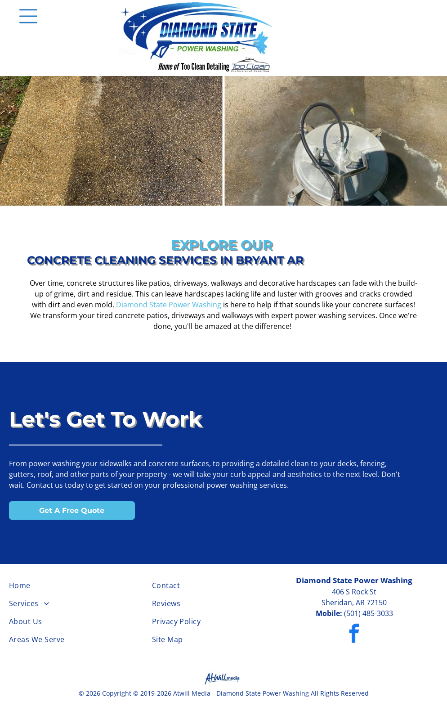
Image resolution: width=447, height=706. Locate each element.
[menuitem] (80, 585)
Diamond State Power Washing (168, 305)
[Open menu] (28, 16)
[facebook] (354, 634)
